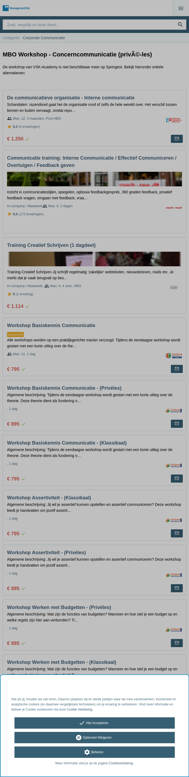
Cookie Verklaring (79, 709)
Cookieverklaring (121, 763)
